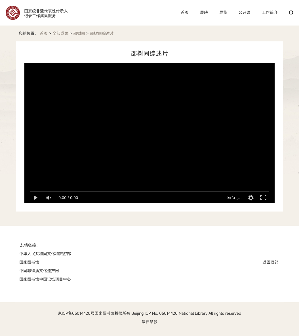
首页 (44, 33)
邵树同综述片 (102, 33)
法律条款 (149, 321)
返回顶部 (270, 262)
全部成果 (60, 33)
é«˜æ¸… (234, 197)
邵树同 (79, 33)
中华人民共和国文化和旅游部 (45, 253)
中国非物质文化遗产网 (39, 270)
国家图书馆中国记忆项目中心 (45, 279)
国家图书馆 (29, 262)
